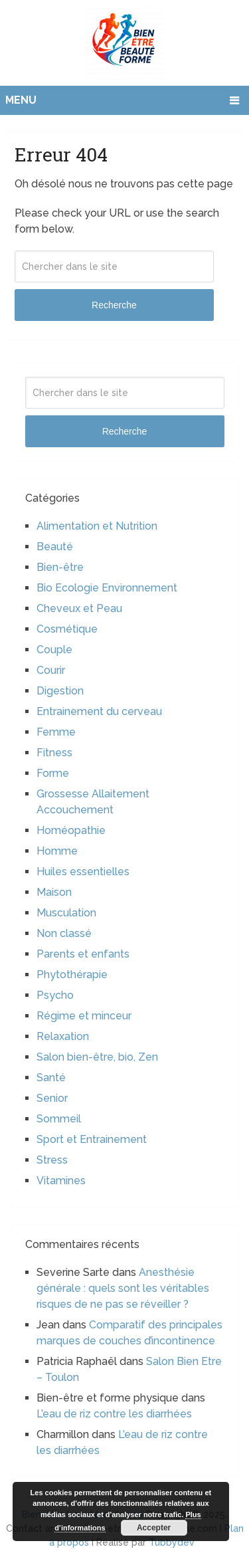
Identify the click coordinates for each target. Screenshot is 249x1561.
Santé (51, 1077)
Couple (54, 649)
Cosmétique (67, 629)
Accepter (154, 1527)
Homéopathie (71, 830)
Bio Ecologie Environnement (107, 587)
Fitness (54, 752)
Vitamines (61, 1180)
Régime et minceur (84, 1015)
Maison (54, 892)
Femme (56, 732)
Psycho (55, 995)
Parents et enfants (83, 954)
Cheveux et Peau (79, 608)
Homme (57, 851)
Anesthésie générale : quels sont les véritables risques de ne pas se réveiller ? (123, 1288)
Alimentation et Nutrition (97, 526)
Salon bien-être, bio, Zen (97, 1057)
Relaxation (63, 1036)
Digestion (60, 690)
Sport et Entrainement (92, 1139)
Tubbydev (172, 1542)
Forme (53, 773)
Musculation (66, 912)
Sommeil (59, 1118)
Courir (51, 670)
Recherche (114, 305)
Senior (52, 1098)
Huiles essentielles (83, 871)
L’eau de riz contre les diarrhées (114, 1413)
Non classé (64, 933)
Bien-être (60, 567)
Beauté (55, 546)
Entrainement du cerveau (99, 711)
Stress (52, 1160)
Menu (21, 100)
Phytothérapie (72, 974)
